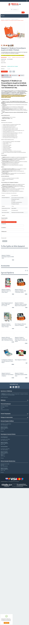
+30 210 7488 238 (5, 449)
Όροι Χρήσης (3, 407)
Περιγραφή (5, 75)
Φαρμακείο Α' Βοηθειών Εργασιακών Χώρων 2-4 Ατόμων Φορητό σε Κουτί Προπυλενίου (21, 304)
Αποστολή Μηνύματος (7, 77)
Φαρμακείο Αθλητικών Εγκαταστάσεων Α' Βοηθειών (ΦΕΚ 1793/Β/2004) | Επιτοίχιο (7, 339)
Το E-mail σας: (3, 227)
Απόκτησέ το (4, 71)
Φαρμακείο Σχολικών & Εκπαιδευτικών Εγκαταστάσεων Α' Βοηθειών (7, 374)
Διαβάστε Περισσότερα (4, 397)
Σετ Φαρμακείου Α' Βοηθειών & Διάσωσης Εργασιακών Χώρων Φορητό (7, 361)
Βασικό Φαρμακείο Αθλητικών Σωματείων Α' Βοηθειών (20, 324)
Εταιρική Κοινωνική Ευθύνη (5, 409)
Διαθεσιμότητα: (3, 66)
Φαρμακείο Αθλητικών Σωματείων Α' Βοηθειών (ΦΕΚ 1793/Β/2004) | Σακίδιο (20, 291)
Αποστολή (4, 241)
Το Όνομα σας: (3, 223)
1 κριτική (9, 57)
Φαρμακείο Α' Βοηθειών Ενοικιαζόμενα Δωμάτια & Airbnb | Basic (8, 257)
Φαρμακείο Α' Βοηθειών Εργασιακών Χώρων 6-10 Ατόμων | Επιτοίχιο (6, 325)
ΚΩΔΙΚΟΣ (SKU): (3, 59)
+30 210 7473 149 (5, 440)
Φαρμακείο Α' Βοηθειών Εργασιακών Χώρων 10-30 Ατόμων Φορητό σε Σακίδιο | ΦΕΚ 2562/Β (21, 339)
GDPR (2, 408)
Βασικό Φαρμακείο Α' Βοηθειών (20, 359)
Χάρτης (2, 431)
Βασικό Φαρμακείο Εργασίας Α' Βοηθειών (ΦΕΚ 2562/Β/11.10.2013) (7, 304)
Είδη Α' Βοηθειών (7, 19)
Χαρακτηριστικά (14, 75)
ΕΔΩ (24, 55)
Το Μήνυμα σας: (3, 231)
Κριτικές (22, 75)
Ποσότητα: (2, 68)
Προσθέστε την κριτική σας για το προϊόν (18, 57)
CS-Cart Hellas (21, 481)
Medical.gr (2, 19)
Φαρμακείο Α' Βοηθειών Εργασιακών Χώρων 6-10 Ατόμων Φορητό (6, 291)
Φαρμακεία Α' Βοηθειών (14, 19)
